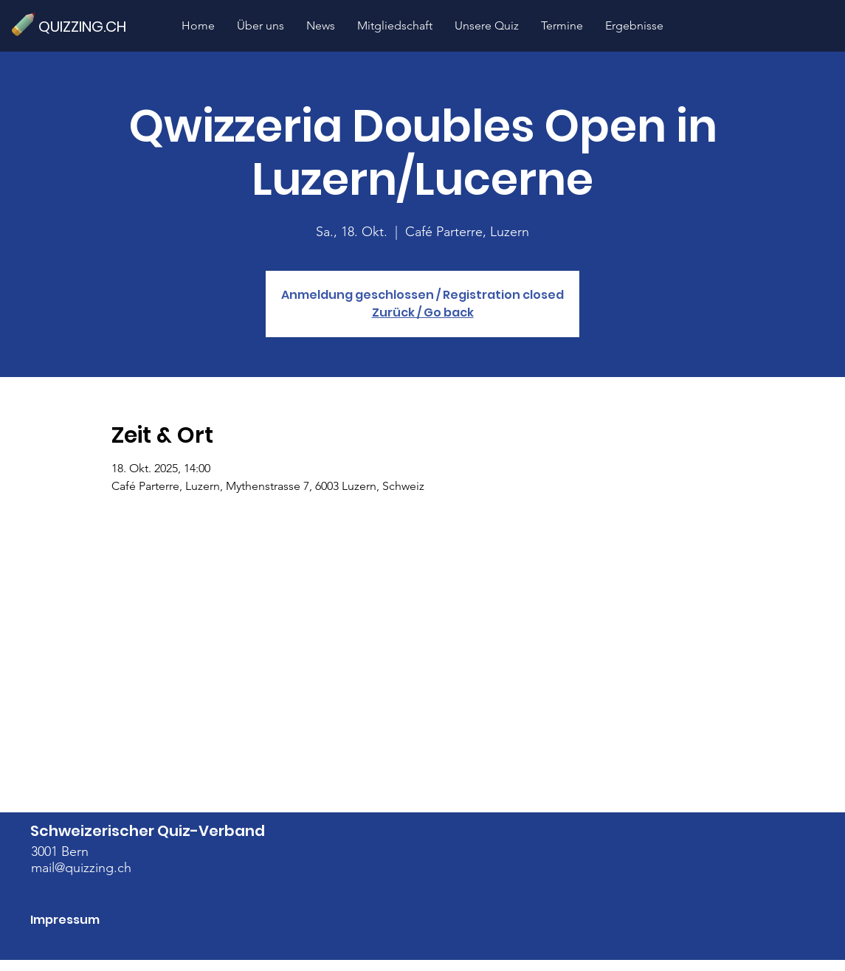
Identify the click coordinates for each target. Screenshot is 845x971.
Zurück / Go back (423, 312)
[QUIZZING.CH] (88, 26)
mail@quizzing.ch (81, 868)
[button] (487, 25)
